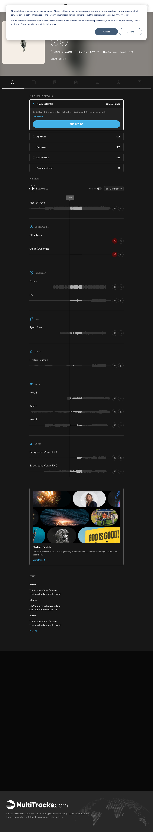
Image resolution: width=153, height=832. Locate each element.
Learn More (38, 116)
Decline (130, 31)
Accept (106, 31)
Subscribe (76, 124)
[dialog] (76, 22)
